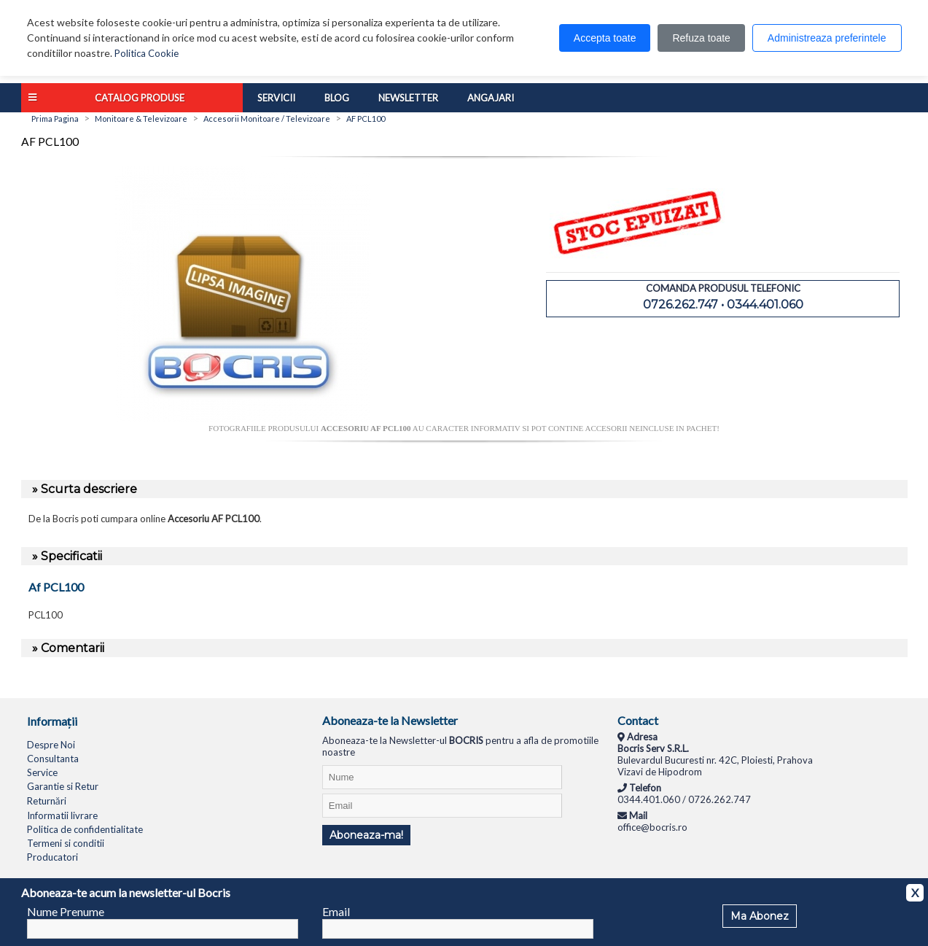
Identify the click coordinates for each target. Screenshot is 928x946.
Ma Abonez (759, 916)
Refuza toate (701, 38)
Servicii (276, 98)
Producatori (52, 857)
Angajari (490, 98)
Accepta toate (605, 38)
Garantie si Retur (62, 786)
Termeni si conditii (65, 843)
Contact (637, 720)
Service (42, 772)
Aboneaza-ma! (366, 835)
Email (336, 911)
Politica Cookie (146, 53)
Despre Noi (51, 745)
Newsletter (408, 98)
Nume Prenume (65, 911)
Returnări (46, 801)
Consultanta (53, 758)
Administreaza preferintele (827, 38)
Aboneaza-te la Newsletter (390, 720)
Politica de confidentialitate (85, 829)
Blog (336, 98)
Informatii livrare (62, 815)
